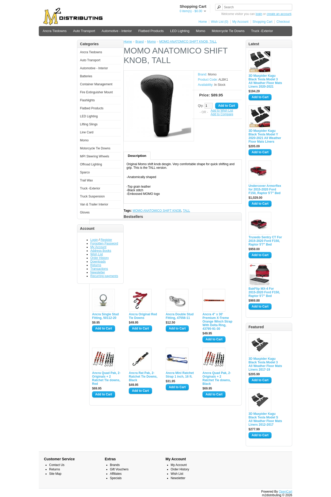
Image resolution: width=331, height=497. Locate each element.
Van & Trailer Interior (58, 42)
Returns (95, 265)
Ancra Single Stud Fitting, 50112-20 (105, 316)
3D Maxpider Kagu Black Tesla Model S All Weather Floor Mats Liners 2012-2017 (265, 419)
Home (203, 22)
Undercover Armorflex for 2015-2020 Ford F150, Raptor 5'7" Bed (265, 189)
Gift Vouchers (119, 469)
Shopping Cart (263, 22)
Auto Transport (84, 31)
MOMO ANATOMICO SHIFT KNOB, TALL (188, 41)
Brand (140, 41)
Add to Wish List (222, 110)
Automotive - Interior (117, 31)
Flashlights (87, 100)
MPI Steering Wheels (94, 156)
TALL (186, 210)
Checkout (283, 22)
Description (137, 156)
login (259, 14)
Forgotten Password (104, 243)
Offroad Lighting (91, 164)
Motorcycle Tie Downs (228, 31)
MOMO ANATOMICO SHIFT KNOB (157, 210)
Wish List (96, 254)
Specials (116, 478)
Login (94, 240)
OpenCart (285, 491)
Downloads (98, 261)
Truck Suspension (92, 196)
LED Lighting (179, 31)
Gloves (84, 212)
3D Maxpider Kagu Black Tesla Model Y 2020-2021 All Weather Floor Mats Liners (265, 136)
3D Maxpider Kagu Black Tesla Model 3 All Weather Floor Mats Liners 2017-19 (265, 364)
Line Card (86, 132)
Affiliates (116, 474)
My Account (240, 22)
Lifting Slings (88, 124)
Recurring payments (104, 276)
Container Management (96, 84)
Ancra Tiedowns (55, 31)
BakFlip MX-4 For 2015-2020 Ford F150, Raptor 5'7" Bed (264, 292)
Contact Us (56, 465)
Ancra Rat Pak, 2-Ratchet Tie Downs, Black (143, 376)
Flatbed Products (151, 31)
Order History (99, 258)
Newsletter (97, 272)
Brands (115, 465)
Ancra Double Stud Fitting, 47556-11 (180, 316)
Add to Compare (222, 114)
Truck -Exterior (262, 31)
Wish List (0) (219, 22)
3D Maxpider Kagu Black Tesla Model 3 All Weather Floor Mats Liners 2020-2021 (265, 81)
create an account (279, 14)
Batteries (86, 76)
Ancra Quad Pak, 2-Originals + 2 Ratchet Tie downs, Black (216, 378)
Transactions (99, 269)
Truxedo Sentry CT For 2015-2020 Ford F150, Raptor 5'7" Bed (265, 240)
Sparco (85, 172)
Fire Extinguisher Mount (96, 92)
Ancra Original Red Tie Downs (143, 316)
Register (106, 240)
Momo (200, 31)
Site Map (55, 474)
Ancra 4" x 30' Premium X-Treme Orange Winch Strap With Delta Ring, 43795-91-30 (217, 321)
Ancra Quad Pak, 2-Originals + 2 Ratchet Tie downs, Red (106, 378)
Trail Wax (86, 180)
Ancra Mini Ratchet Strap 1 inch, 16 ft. (180, 374)
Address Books (100, 251)
